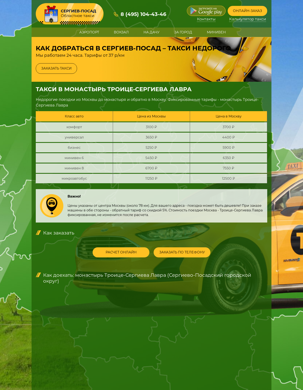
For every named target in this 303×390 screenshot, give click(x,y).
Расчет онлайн (121, 252)
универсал (74, 137)
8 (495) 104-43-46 (143, 14)
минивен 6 (74, 158)
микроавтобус (74, 179)
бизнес (74, 148)
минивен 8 (74, 168)
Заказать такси (56, 68)
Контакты (206, 19)
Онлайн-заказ (247, 11)
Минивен (216, 32)
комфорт (74, 127)
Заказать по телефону (182, 252)
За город (183, 32)
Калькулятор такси (247, 19)
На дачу (151, 32)
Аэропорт (89, 32)
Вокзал (121, 32)
